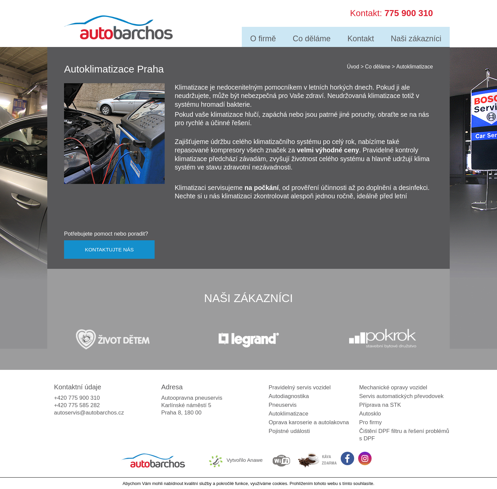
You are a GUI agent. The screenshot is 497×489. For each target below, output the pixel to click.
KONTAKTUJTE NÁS (109, 249)
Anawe (255, 460)
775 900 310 (408, 12)
